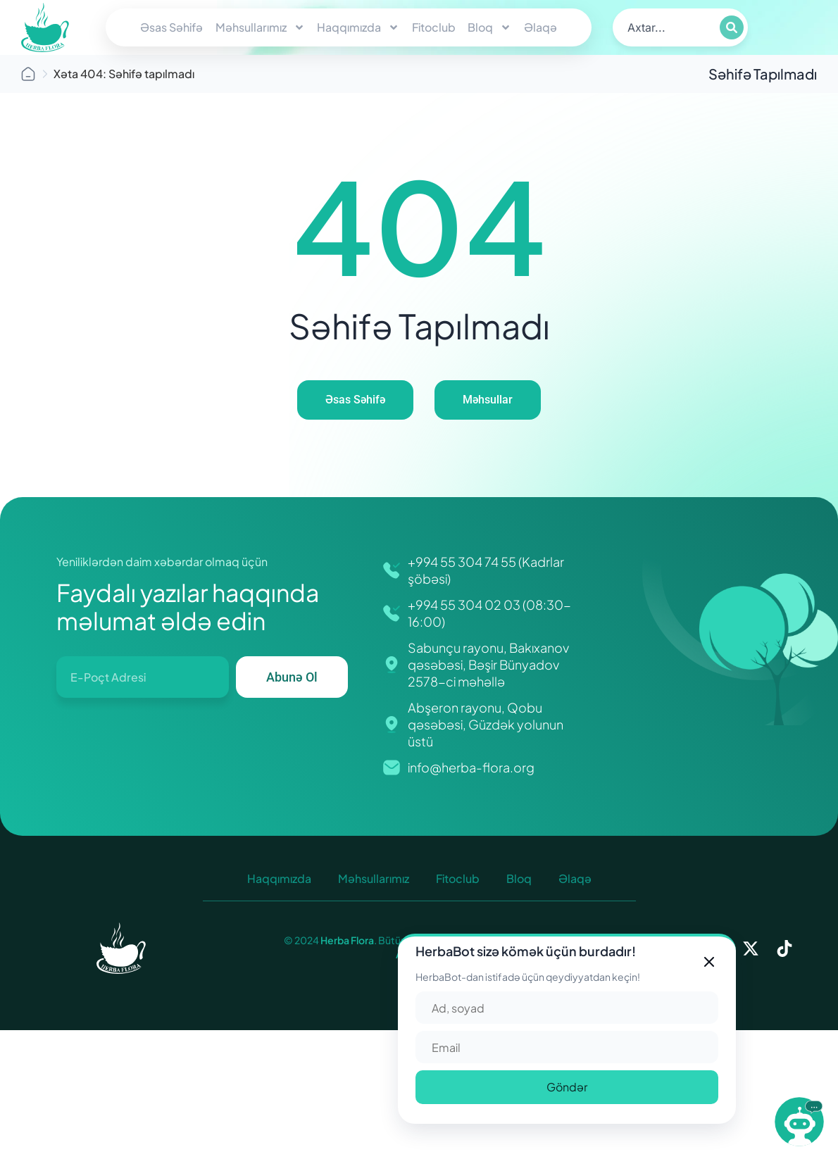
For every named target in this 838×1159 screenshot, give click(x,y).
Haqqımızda (358, 27)
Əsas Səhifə (171, 27)
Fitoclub (434, 27)
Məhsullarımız (260, 27)
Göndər (566, 1086)
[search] (665, 27)
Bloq (489, 27)
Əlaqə (540, 27)
